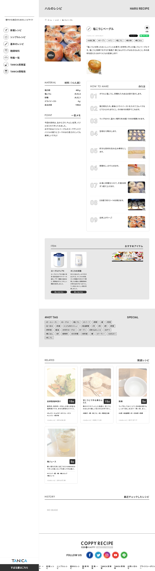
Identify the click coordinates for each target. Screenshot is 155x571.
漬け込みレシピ (95, 330)
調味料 (65, 334)
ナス (69, 413)
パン (110, 40)
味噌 (112, 326)
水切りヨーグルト (69, 330)
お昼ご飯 (92, 40)
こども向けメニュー (71, 326)
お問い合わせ (132, 567)
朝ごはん (139, 40)
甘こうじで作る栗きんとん (93, 401)
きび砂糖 (75, 334)
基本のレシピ (17, 54)
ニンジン (50, 415)
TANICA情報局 (18, 81)
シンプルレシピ (18, 47)
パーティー (101, 334)
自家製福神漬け (54, 401)
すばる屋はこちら (19, 567)
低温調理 (86, 326)
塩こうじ (120, 40)
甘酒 (109, 322)
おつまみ (50, 326)
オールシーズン (52, 322)
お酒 (120, 413)
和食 (58, 326)
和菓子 (86, 413)
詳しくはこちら (59, 292)
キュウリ (50, 413)
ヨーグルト (66, 322)
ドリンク (50, 473)
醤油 (57, 330)
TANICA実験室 (18, 74)
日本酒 (136, 413)
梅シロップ (64, 473)
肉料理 (49, 330)
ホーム (41, 567)
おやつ (107, 330)
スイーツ (87, 322)
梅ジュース (51, 461)
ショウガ (57, 413)
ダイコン (63, 413)
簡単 (95, 322)
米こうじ (50, 338)
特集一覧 (15, 67)
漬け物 (57, 415)
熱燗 (121, 401)
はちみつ (112, 334)
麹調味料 (15, 60)
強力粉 (129, 40)
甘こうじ (95, 413)
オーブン (102, 40)
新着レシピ (16, 40)
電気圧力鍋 (105, 413)
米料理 (85, 334)
